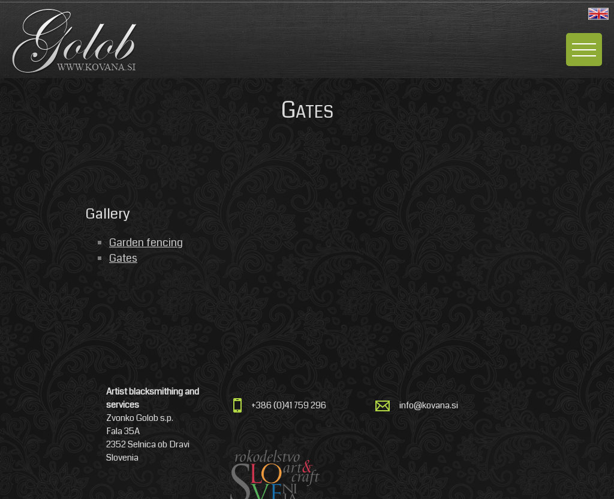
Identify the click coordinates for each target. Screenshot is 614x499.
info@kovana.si (428, 405)
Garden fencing (146, 242)
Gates (123, 258)
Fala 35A (123, 431)
